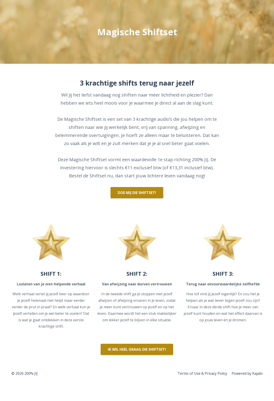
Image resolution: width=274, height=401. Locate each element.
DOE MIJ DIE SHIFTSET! (137, 192)
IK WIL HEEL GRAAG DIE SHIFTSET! (137, 349)
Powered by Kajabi (247, 373)
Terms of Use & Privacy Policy (202, 373)
